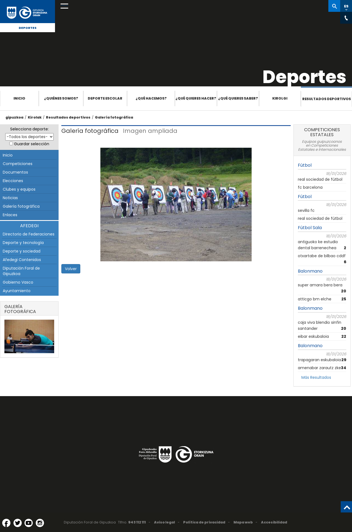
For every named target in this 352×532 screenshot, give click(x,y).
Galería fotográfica (114, 117)
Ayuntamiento (17, 291)
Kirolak (35, 117)
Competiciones (17, 163)
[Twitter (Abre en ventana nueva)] (17, 523)
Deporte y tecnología (23, 242)
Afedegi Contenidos (22, 259)
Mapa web (243, 522)
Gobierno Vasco (18, 282)
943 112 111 (137, 522)
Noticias (10, 198)
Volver (71, 269)
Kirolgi (279, 98)
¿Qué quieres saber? (238, 98)
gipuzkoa (14, 117)
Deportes (28, 28)
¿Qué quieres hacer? (195, 98)
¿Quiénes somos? (61, 98)
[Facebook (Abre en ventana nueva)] (6, 523)
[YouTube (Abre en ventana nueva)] (28, 523)
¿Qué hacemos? (151, 98)
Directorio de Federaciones (28, 234)
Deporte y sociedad (21, 251)
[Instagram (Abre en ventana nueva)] (40, 523)
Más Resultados (316, 377)
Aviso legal (164, 522)
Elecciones (13, 180)
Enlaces (10, 215)
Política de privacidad (204, 522)
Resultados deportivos (326, 99)
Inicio (19, 98)
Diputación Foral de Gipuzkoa (21, 270)
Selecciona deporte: (29, 129)
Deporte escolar (105, 98)
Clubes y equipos (19, 189)
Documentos (15, 172)
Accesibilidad (274, 522)
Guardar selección (31, 144)
